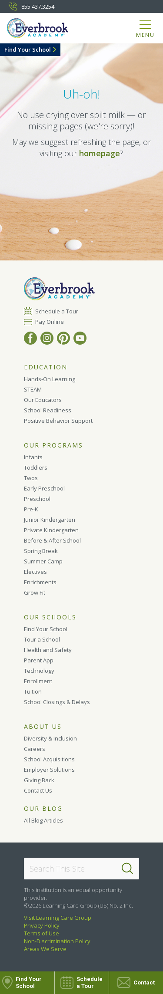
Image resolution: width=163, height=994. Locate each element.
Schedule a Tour (57, 311)
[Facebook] (30, 338)
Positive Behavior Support (58, 420)
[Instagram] (46, 338)
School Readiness (47, 410)
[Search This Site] (81, 868)
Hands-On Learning (49, 378)
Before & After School (52, 540)
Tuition (33, 691)
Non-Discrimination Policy (57, 941)
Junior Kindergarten (49, 519)
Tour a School (42, 639)
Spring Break (41, 550)
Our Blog (43, 809)
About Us (43, 727)
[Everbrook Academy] (42, 29)
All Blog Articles (43, 820)
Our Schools (50, 617)
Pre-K (31, 509)
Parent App (38, 660)
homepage (99, 153)
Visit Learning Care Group (57, 918)
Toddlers (35, 467)
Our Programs (53, 445)
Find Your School (27, 49)
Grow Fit (34, 592)
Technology (39, 670)
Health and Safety (48, 649)
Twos (31, 477)
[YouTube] (79, 338)
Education (45, 367)
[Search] (127, 868)
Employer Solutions (49, 769)
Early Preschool (44, 488)
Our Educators (43, 399)
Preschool (37, 498)
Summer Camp (43, 561)
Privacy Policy (42, 925)
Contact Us (38, 790)
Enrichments (40, 582)
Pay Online (50, 321)
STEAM (33, 389)
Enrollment (38, 681)
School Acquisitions (49, 759)
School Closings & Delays (57, 701)
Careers (34, 748)
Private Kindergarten (51, 530)
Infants (33, 457)
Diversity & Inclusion (50, 738)
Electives (35, 571)
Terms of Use (41, 933)
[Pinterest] (63, 338)
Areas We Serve (45, 949)
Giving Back (39, 780)
